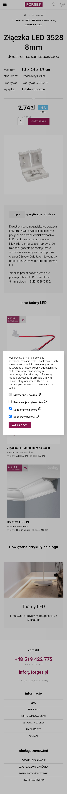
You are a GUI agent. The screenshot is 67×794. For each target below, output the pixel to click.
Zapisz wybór (20, 424)
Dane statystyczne (26, 417)
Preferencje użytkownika (30, 403)
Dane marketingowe (27, 410)
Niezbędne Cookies (27, 395)
